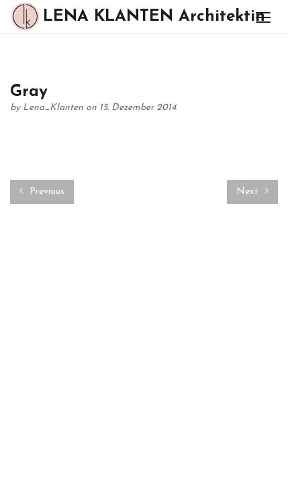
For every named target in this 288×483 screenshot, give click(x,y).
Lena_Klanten (54, 108)
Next (252, 191)
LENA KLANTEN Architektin (122, 16)
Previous (41, 191)
